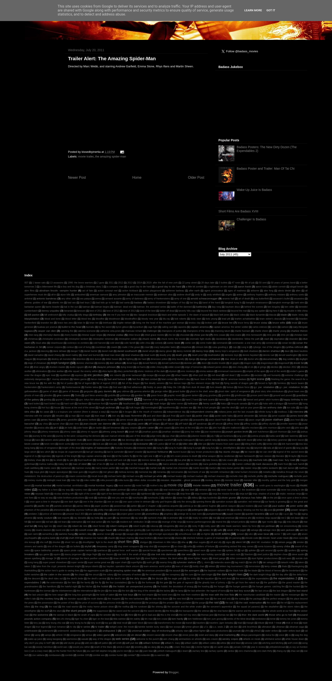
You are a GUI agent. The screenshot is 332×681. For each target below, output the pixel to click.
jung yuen (242, 436)
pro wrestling (96, 513)
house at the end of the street (80, 407)
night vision (130, 494)
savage (118, 534)
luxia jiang (243, 460)
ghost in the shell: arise (202, 391)
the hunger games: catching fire (268, 586)
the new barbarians (134, 599)
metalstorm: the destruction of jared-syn (45, 476)
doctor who (253, 359)
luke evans (227, 460)
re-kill (185, 518)
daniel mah (107, 351)
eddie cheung (157, 367)
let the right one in (145, 456)
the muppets (114, 599)
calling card (167, 327)
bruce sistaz (260, 322)
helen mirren (177, 403)
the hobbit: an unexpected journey (132, 586)
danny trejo (202, 350)
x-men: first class (182, 647)
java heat (295, 420)
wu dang (152, 647)
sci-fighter (206, 534)
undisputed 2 (91, 631)
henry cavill (209, 403)
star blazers (107, 554)
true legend (42, 627)
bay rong (216, 307)
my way (66, 490)
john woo (299, 428)
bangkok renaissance (257, 302)
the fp (134, 582)
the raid (214, 602)
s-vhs (186, 530)
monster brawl (232, 480)
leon (109, 456)
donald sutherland (171, 363)
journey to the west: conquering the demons (78, 436)
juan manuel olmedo (115, 436)
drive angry (39, 367)
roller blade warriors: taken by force (238, 526)
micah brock (97, 476)
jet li (56, 427)
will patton (103, 643)
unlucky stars (182, 631)
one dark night (71, 502)
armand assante (113, 298)
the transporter (186, 611)
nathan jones (137, 490)
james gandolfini (69, 420)
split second (266, 550)
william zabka (209, 643)
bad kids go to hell (105, 302)
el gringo (261, 367)
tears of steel (182, 566)
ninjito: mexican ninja (290, 494)
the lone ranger (56, 595)
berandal (68, 311)
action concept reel (107, 290)
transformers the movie (170, 623)
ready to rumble (200, 518)
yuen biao (148, 651)
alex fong (269, 290)
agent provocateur (213, 290)
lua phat (182, 460)
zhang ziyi (281, 651)
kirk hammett (288, 444)
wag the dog (301, 635)
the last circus (262, 591)
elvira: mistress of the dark (151, 371)
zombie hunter (116, 655)
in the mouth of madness (149, 412)
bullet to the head (71, 326)
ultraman (280, 627)
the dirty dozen (138, 578)
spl (242, 550)
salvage (255, 530)
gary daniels (105, 391)
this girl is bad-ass (147, 615)
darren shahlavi (271, 350)
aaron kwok (244, 286)
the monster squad (73, 599)
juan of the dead (137, 436)
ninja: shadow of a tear (264, 494)
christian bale (300, 335)
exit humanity (274, 375)
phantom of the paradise (37, 510)
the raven (271, 602)
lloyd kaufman (85, 460)
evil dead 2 (230, 375)
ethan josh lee (199, 375)
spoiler (280, 550)
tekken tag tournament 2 (232, 566)
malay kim (63, 464)
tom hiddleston (195, 619)
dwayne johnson (106, 366)
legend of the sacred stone (290, 452)
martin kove (199, 468)
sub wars (286, 558)
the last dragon (280, 591)
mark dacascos (264, 463)
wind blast (235, 643)
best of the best (147, 311)
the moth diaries (95, 599)
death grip (181, 354)
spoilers (292, 550)
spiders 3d (231, 550)
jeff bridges (154, 424)
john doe (204, 428)
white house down (294, 639)
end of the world (278, 371)
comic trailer (206, 343)
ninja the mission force (223, 494)
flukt (217, 383)
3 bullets (223, 282)
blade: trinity (298, 315)
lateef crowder (135, 452)
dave (287, 351)
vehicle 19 (61, 635)
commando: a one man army (247, 343)
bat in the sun (71, 307)
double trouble (218, 363)
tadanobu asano (222, 562)
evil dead (216, 375)
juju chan (170, 436)
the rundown (140, 606)
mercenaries (177, 472)
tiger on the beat (100, 619)
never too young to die (292, 490)
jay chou (43, 424)
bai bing (194, 302)
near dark (189, 490)
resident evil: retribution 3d (133, 522)
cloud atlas (40, 343)
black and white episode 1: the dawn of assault (185, 315)
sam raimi (33, 534)
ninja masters (201, 494)
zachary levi (198, 651)
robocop (154, 526)
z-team (184, 651)
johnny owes (69, 432)
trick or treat (292, 623)
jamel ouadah (279, 416)
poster (280, 509)
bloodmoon (114, 319)
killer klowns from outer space (225, 444)
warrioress (71, 639)
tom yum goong (215, 619)
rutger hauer (105, 529)
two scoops (175, 627)
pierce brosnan (120, 510)
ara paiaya (85, 298)
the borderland (292, 570)
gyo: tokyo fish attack (90, 399)
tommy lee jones (288, 619)
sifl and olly (216, 542)
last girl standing (94, 452)
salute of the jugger (237, 530)
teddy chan (198, 566)
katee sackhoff (165, 440)
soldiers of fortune (205, 546)
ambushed (80, 294)
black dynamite (257, 315)
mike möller (90, 480)
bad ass (72, 302)
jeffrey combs (251, 424)
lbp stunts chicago (229, 451)
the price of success (88, 602)
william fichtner (151, 642)
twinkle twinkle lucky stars (151, 627)
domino (102, 363)
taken (301, 562)
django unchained (210, 358)
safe (219, 529)
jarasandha (198, 420)
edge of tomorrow (194, 367)
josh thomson (280, 432)
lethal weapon (209, 456)
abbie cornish (279, 286)
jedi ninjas (121, 424)
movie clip (175, 485)
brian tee (94, 323)
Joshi (294, 432)
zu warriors (159, 655)
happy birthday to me (295, 399)
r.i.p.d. (286, 514)
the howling (203, 586)
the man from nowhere (188, 595)
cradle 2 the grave (130, 347)
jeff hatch (183, 424)
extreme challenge (294, 375)
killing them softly (253, 444)
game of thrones (70, 391)
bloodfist (100, 319)
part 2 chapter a (149, 506)
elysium (173, 371)
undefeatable (31, 631)
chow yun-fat (201, 334)
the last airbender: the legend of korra (206, 591)
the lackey (165, 591)
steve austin (298, 554)
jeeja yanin (137, 423)
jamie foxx (161, 420)
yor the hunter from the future (67, 651)
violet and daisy (207, 635)
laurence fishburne (157, 451)
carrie (274, 327)
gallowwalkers (32, 391)
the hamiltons (49, 586)
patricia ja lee (190, 506)
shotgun (144, 542)
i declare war (185, 407)
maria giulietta (210, 464)
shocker (56, 542)
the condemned (153, 574)
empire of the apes (255, 371)
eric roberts (115, 375)
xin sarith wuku (221, 647)
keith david (246, 440)
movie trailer (86, 156)
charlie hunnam (242, 331)
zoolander (145, 655)
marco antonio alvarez (174, 464)
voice (281, 635)
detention (81, 359)
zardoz (230, 651)
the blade (252, 570)
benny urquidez (50, 310)
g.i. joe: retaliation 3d (291, 387)
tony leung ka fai (78, 623)
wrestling (139, 647)
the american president (153, 570)
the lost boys (126, 594)
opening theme (203, 502)
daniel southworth (127, 350)
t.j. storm (205, 562)
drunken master (57, 367)
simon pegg (285, 542)
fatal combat (150, 379)
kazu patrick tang (208, 440)
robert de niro (80, 525)
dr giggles (235, 363)
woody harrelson (44, 647)
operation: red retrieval (249, 502)
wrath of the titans (103, 647)
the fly (98, 582)
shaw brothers (145, 538)
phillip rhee (103, 510)
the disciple (158, 578)
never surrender (268, 490)
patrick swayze (228, 506)
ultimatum (267, 627)
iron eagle (85, 416)
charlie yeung (279, 331)
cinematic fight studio (200, 339)
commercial (272, 343)
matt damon (288, 468)
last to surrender (115, 452)
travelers (200, 623)
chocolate (185, 335)
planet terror (155, 510)
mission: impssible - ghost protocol (180, 480)
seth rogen (291, 534)
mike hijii (75, 480)
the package (255, 599)
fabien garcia (80, 379)
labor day (245, 448)
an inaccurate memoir (142, 294)
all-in (53, 294)
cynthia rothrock (294, 346)
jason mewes (237, 420)
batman (86, 307)
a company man (115, 286)
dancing (45, 351)
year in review (258, 647)
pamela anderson (63, 506)
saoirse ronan (103, 534)
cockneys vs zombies (78, 343)
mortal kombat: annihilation (70, 485)
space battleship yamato (46, 550)
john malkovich (233, 428)
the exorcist (242, 578)
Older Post (196, 177)
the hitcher (87, 586)
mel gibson (108, 472)
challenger (152, 331)
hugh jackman (107, 407)
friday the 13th (174, 387)
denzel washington (287, 355)
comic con (190, 343)
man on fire (115, 464)
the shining (157, 606)
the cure (189, 574)
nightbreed (145, 494)
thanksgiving (297, 566)
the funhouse (148, 582)
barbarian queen (33, 307)
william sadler (191, 643)
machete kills (260, 459)
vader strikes (271, 631)
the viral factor (221, 611)
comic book (173, 342)
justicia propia (258, 436)
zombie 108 (83, 655)
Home (137, 177)
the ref (283, 602)
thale (284, 566)
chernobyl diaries (51, 335)
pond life (225, 510)
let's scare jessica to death (184, 456)
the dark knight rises (230, 574)
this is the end (167, 615)
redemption (77, 522)
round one (60, 530)
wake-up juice (35, 639)
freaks (105, 387)
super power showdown (55, 562)
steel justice (263, 554)
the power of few (65, 602)
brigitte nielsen (124, 323)
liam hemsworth (247, 456)
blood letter (71, 319)
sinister (300, 542)
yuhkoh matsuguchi (167, 651)
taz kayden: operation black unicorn (121, 566)
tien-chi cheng (63, 619)
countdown (100, 347)
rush (72, 530)
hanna (222, 399)
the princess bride (112, 602)
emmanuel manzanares (230, 371)
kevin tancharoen (83, 444)
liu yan (70, 460)
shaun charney (126, 538)
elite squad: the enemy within (83, 371)
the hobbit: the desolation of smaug (175, 586)
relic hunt (111, 522)
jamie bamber (145, 420)
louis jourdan (167, 460)
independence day (176, 412)
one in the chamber (93, 502)
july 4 (213, 436)
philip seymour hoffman (81, 510)
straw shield (119, 558)
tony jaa (37, 623)
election (275, 367)
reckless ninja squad (266, 518)
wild (57, 643)
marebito (194, 464)
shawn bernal (164, 538)
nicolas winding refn (64, 494)
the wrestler (105, 615)
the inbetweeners (64, 591)
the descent (34, 578)
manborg (153, 463)
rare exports (63, 518)
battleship (201, 306)
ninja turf (243, 494)
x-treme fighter (202, 647)
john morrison (270, 428)
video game (103, 634)
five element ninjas (201, 383)
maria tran (226, 464)
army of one (180, 298)
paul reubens (247, 506)
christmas (33, 339)
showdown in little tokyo (164, 542)
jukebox (183, 436)
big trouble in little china (296, 311)
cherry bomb (70, 335)
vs (289, 635)
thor (236, 615)
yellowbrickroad (277, 647)
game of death (50, 391)
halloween (125, 399)
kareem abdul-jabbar (55, 440)
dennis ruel (268, 355)
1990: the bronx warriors (80, 282)
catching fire (67, 331)
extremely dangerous (35, 379)
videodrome (121, 635)
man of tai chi (99, 464)
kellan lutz (262, 440)
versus (89, 635)
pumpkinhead (214, 513)
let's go (162, 456)
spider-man (216, 550)
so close (178, 546)
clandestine (221, 339)
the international (85, 591)
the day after (282, 574)
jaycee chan (58, 424)
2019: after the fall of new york (162, 282)
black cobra (239, 315)
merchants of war (196, 472)
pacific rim (43, 505)
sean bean (263, 533)
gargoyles (89, 391)
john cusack (165, 428)
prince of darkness (52, 514)
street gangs (219, 558)
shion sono (298, 538)
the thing (170, 611)
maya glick (39, 472)
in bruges (127, 412)
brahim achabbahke (245, 319)
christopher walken (128, 339)
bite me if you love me (118, 315)
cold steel (115, 343)
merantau (162, 472)
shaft (62, 538)
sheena (178, 538)
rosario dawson (43, 530)
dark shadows (251, 351)
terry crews (271, 566)
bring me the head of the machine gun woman (160, 323)
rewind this (221, 522)
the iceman (45, 591)
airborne (255, 290)
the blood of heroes (271, 570)
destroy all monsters (61, 359)
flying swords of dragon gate (239, 383)
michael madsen (195, 476)
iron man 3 (101, 415)
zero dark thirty (264, 651)
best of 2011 (96, 311)
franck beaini (297, 383)
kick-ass (100, 444)
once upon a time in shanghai (45, 502)
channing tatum (222, 331)
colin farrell (129, 343)
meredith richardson (219, 472)
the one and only (222, 599)
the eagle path (175, 578)
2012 (120, 282)
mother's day (156, 485)
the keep (113, 591)
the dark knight (205, 574)
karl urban (111, 439)
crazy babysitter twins (165, 347)
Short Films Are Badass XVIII (239, 211)
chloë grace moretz (154, 335)
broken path (211, 323)
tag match (240, 562)
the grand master (291, 582)
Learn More (253, 10)
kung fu (160, 448)
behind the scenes (253, 307)
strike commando (238, 558)
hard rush (69, 403)
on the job (272, 498)
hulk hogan (135, 407)
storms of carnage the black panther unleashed (85, 558)
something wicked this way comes (236, 546)
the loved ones (165, 595)
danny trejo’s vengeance (227, 351)
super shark (121, 562)
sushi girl (150, 562)
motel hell (141, 485)
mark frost (283, 464)
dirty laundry (178, 359)
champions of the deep (198, 331)
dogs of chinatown (37, 363)
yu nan (135, 651)
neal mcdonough (171, 490)
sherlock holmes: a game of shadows (206, 538)
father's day (184, 379)
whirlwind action (273, 639)
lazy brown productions (203, 452)
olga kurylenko (209, 498)
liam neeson (265, 456)
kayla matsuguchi (186, 440)
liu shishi (58, 460)
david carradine (36, 355)
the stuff (45, 611)
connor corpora (54, 347)
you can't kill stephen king (99, 651)
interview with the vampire (38, 416)
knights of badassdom (97, 447)
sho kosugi (30, 542)
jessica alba (43, 428)
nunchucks (137, 498)
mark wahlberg (32, 468)
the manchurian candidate (252, 595)
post (270, 510)
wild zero (89, 643)
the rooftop (124, 606)
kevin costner (32, 443)
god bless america (94, 395)
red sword (36, 522)
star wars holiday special (209, 554)
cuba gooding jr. (220, 347)
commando (222, 343)
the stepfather (272, 606)
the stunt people (76, 610)
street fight (135, 558)
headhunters (129, 403)
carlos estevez (259, 327)
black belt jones (221, 315)
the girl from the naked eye (245, 582)
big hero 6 (274, 311)
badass (138, 302)
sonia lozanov (265, 546)
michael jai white (152, 476)
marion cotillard (243, 464)
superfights (136, 562)
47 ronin (236, 282)
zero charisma (245, 651)
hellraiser (193, 403)
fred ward (118, 387)
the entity (191, 578)
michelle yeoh (301, 476)
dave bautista (300, 351)
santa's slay (85, 533)
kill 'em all (173, 444)
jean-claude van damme (97, 423)
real (214, 518)
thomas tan (223, 615)
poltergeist (197, 509)
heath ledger (160, 403)
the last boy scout (240, 590)
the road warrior (70, 606)
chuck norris (149, 338)
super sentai (77, 562)
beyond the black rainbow (214, 311)
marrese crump (83, 468)
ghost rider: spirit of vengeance (234, 391)
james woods (126, 420)
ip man (72, 416)
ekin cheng (238, 367)
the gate (164, 582)
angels (228, 294)
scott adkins (222, 533)
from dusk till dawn (195, 387)
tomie (273, 619)
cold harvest (99, 343)
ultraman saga (296, 627)
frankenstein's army (51, 387)
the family (85, 582)
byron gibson (122, 327)
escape (150, 375)
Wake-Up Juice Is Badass (254, 190)
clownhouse (57, 343)
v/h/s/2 (257, 631)
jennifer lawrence (289, 424)
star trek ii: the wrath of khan (132, 554)
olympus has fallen (251, 497)
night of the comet (87, 494)
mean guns (78, 472)
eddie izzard (174, 367)
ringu (279, 522)
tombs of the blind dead (239, 619)
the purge (200, 602)
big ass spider (258, 311)
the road (53, 606)
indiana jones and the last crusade (236, 412)
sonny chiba (283, 546)
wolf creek (293, 643)
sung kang (33, 562)
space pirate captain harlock (78, 550)
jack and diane (154, 416)
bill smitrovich (51, 315)
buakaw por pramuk (47, 327)
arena (98, 298)
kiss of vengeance (49, 448)
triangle (250, 623)
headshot (144, 403)
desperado (41, 359)
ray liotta (95, 518)
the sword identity (153, 611)
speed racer (199, 550)
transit (189, 623)
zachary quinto (215, 651)
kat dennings (128, 440)
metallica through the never (290, 472)
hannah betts (235, 399)
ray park (108, 518)
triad (240, 623)
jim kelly (69, 428)
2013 (129, 282)
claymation (279, 339)
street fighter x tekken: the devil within (164, 558)
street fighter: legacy (198, 558)
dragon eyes (250, 363)
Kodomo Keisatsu (124, 448)
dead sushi (149, 355)
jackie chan (202, 415)
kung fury (210, 448)
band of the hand (211, 302)
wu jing (165, 646)
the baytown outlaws (214, 570)
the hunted (294, 586)
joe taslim (97, 428)
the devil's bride (75, 578)
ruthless (121, 530)
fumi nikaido (216, 387)
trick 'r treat (275, 622)
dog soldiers (289, 359)
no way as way (45, 498)
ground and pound (282, 395)
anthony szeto (297, 294)
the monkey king (49, 598)
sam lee (303, 530)
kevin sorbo (65, 444)
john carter (148, 427)
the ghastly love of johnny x (212, 582)
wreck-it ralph (123, 647)
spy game (44, 554)
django (192, 359)
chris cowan (219, 335)
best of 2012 (112, 311)
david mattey (71, 355)
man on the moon (134, 464)
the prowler (168, 602)
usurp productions (219, 631)
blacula (272, 315)
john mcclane (252, 428)
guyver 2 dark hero (65, 399)
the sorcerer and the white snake (184, 606)
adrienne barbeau (175, 290)
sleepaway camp (105, 546)
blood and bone (52, 319)
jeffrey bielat (233, 424)
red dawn (295, 518)
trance (151, 623)
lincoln (304, 456)
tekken (212, 566)
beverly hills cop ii (188, 311)
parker (133, 506)
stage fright (92, 554)
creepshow (185, 347)
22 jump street (189, 282)
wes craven (212, 639)
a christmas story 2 (93, 286)
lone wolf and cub (117, 460)
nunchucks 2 (153, 498)
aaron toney (262, 286)
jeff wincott (217, 424)
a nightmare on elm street (220, 286)
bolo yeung (211, 319)
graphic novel (174, 395)
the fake (72, 582)
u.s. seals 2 (219, 627)
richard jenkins (238, 522)
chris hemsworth (254, 335)
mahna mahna (46, 464)
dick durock (96, 359)
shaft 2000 (74, 538)
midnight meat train (56, 480)
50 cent (263, 282)
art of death (244, 298)
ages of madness (237, 290)
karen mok (76, 439)
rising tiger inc (45, 526)
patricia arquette (170, 506)
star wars (186, 554)
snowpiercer (164, 546)
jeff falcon (169, 424)
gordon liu (140, 395)
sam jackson (287, 529)
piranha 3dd (138, 510)
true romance (59, 627)
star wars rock (233, 554)
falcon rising (97, 379)
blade (284, 314)
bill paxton (34, 314)
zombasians (55, 655)
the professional (133, 602)
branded (290, 319)
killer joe (202, 444)
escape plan (164, 375)
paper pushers (102, 506)
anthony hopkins (255, 294)
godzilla (112, 395)
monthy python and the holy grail (279, 480)
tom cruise (162, 619)
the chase (79, 574)
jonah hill (133, 432)
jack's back (185, 416)
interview (298, 411)
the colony (108, 574)
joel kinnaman (113, 428)
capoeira (182, 327)
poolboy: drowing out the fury (249, 510)
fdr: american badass (235, 379)
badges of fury (178, 302)
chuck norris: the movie (173, 339)
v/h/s (247, 631)
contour (70, 347)
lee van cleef (266, 452)
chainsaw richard (133, 331)
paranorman (120, 506)
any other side (68, 298)
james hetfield (89, 420)
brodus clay (195, 323)
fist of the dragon (131, 383)
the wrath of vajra (86, 615)
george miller (161, 391)
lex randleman (227, 456)
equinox (79, 375)
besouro (81, 311)
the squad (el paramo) (248, 606)
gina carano (63, 395)
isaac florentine (133, 415)
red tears (62, 522)
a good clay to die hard (139, 286)
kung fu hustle (175, 448)
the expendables (260, 578)
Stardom (248, 554)
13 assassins (56, 282)
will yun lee (132, 642)
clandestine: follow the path (246, 339)
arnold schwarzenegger (204, 298)
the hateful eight (69, 586)
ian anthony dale (272, 407)
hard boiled (34, 403)
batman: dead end (123, 307)
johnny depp (31, 432)
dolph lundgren (60, 363)
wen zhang (169, 639)
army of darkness (135, 298)
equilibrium (65, 375)
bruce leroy (243, 323)
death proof (198, 355)
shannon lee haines (94, 538)
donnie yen (190, 362)
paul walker (278, 505)
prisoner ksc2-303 (75, 514)
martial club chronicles (177, 468)
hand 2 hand (191, 399)
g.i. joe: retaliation (264, 387)
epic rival (50, 375)
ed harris (141, 367)
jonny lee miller (192, 432)
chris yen (285, 335)
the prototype (152, 602)
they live (120, 615)
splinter (252, 550)
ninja (173, 494)
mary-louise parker (230, 468)
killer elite (187, 443)
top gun (109, 623)
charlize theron (299, 330)
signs (228, 542)
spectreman (167, 550)
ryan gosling (135, 530)
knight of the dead (71, 448)
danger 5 (75, 351)
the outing (240, 599)
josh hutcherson (261, 432)
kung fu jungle (194, 448)
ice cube (291, 407)
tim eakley (135, 619)
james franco (48, 419)
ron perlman (268, 525)
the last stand (300, 590)
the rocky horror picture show (98, 606)
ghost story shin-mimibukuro (269, 391)
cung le (245, 347)
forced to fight (265, 383)
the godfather (271, 582)
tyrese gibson (192, 627)
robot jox (182, 526)
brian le (81, 323)
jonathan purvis (150, 432)
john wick (286, 428)
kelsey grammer (279, 440)
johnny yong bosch (113, 431)
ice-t (302, 407)
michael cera (132, 476)
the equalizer (207, 578)
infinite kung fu (265, 412)
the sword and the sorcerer (126, 611)
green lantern (192, 395)
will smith (117, 643)
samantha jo (48, 534)
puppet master (233, 514)
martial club (155, 468)
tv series (85, 626)
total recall (122, 623)
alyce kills (65, 294)
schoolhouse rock (187, 534)
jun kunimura (226, 436)
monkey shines (213, 480)
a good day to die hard (168, 286)
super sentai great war (99, 562)
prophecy (168, 514)
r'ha (295, 514)
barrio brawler (53, 307)
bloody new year (149, 319)
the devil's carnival (96, 578)
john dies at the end (185, 428)
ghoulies (48, 395)
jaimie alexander (245, 416)
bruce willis (279, 322)
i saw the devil (227, 407)
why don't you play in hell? (38, 643)
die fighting (128, 359)
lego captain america (91, 456)
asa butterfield (261, 298)
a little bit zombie (194, 286)
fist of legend (85, 383)
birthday (97, 314)
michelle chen (236, 476)
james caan (30, 420)
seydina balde (49, 538)
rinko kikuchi (293, 522)
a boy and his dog (70, 286)
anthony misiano (276, 294)
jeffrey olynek (269, 424)
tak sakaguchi (270, 562)
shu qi (184, 542)
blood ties (86, 319)
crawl (147, 347)
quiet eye (274, 514)
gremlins (226, 395)
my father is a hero (48, 490)
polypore (212, 510)
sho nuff (44, 542)
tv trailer (100, 626)
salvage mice (269, 530)
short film (125, 542)
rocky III (196, 526)
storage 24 (51, 558)
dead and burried (91, 355)
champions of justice (171, 331)
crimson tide (202, 347)
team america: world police (157, 566)
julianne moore (198, 436)
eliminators (41, 371)
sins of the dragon (56, 546)
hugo (122, 407)
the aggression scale (94, 570)
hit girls (255, 403)
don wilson (115, 362)
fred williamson (134, 387)
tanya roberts (92, 566)
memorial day (146, 472)
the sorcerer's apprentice (219, 606)
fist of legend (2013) (106, 383)
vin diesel (136, 634)
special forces (149, 550)
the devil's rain (118, 578)
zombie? (131, 655)
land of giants (285, 448)
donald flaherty (149, 363)
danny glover (165, 351)
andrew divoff (184, 294)
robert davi (61, 526)
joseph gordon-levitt (236, 431)
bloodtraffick (131, 319)
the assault (174, 570)
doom (204, 363)
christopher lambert (78, 339)
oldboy (194, 498)
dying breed (127, 367)
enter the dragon (33, 375)
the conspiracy (173, 574)
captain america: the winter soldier (230, 327)
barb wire (299, 302)
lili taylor (292, 456)
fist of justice (67, 383)
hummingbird (151, 407)
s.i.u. (196, 530)
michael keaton (175, 476)
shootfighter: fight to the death (98, 542)
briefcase (107, 323)
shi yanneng (235, 538)
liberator (280, 456)
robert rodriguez (119, 525)
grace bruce (157, 395)
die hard (142, 359)
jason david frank (217, 420)
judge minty (156, 436)
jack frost (171, 416)
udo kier (233, 627)
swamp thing (166, 562)
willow (223, 643)
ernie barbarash (134, 375)
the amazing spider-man (110, 156)
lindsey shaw (34, 460)
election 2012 (289, 367)
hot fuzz (46, 407)
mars (122, 468)
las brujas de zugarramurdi (68, 452)
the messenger (292, 595)
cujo (235, 347)
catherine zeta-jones (110, 331)
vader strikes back (291, 631)
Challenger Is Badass (251, 219)
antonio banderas (46, 298)
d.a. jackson (31, 351)
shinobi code (251, 538)
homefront (293, 403)
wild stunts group (72, 643)
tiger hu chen (81, 619)
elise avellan (57, 371)
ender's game (297, 371)
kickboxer (128, 444)
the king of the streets (145, 591)
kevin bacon (298, 440)
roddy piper (210, 526)
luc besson (196, 460)
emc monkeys (188, 371)
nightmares (161, 494)
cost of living (84, 347)
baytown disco (232, 307)
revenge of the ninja (172, 522)
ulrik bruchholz (249, 627)
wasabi (84, 639)
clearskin (293, 339)
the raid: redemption (250, 602)
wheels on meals (252, 639)
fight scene (257, 379)
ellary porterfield (125, 371)
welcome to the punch (147, 639)
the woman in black (63, 615)
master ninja (250, 468)
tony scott (96, 623)
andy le (198, 294)
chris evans (235, 335)
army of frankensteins (159, 298)
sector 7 (278, 534)
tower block (137, 623)
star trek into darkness (164, 554)
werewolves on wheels (190, 639)
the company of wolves (129, 574)
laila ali (270, 448)
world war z (63, 647)
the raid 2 (230, 602)
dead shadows (132, 355)
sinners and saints (34, 546)
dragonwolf (283, 363)
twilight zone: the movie (121, 627)
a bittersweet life (48, 286)
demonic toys (231, 355)
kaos (37, 440)
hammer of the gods (153, 399)
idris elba (30, 411)
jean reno (74, 424)
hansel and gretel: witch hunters (263, 399)
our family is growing (275, 502)
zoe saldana (38, 655)
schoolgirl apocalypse (163, 534)
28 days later (208, 282)
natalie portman (118, 490)
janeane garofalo (180, 420)
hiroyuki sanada (239, 403)
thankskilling (31, 570)
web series (122, 638)
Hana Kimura (174, 399)
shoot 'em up (71, 542)
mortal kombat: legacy (100, 485)
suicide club (302, 558)
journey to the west (42, 436)
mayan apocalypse (58, 472)
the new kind (179, 599)
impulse (114, 412)
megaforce (93, 472)
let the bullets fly (123, 456)
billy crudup (68, 315)
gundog (48, 399)
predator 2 (33, 514)
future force (243, 387)
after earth (194, 290)
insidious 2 (283, 412)
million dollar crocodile (144, 480)
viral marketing (227, 634)
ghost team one (296, 391)
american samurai (99, 294)
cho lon (172, 335)
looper (134, 460)
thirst (130, 615)
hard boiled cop (52, 403)
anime (239, 294)
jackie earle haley (224, 416)
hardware (83, 403)
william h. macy (172, 643)
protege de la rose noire (190, 514)
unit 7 (124, 631)
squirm (56, 554)
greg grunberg (210, 395)
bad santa (124, 302)
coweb (114, 347)
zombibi (69, 655)
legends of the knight (66, 456)
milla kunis (123, 480)
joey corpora (131, 428)
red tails (50, 522)
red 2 (283, 518)
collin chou (145, 343)
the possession (45, 602)
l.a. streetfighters (227, 448)
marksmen (66, 468)
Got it (270, 10)
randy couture (45, 517)
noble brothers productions (70, 498)
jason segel (255, 420)
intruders (60, 416)
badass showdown (156, 302)
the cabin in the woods (57, 574)
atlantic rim (57, 302)
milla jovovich (107, 480)
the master (275, 595)
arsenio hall (228, 298)
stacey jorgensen (73, 554)
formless (281, 383)
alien (298, 290)
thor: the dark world (253, 614)
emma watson (207, 371)
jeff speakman (200, 424)
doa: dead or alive (234, 359)
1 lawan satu (39, 282)
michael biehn (115, 476)
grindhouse (240, 395)
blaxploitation (32, 318)
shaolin (111, 538)
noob (91, 498)
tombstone (260, 619)
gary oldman (123, 391)
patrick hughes (208, 506)
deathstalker (214, 355)
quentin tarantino (255, 513)
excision (258, 375)
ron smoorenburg (288, 526)
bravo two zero (65, 323)
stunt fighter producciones (264, 558)
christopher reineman (103, 339)
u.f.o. (206, 627)
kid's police (159, 444)
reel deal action (94, 522)
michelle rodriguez (278, 476)
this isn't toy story (188, 615)
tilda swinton (119, 619)
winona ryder (251, 643)
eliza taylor (107, 371)
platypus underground (176, 510)
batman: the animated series (151, 307)
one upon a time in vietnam (137, 502)
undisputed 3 (109, 630)
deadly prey (165, 355)
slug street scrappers (128, 546)
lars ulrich (45, 452)
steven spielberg (33, 558)
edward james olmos (217, 367)
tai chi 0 (253, 562)
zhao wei (295, 651)
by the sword (105, 327)
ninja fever (185, 494)
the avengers (192, 570)
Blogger (173, 672)
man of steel (80, 463)
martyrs (213, 468)
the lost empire (146, 595)
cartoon (285, 327)
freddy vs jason (155, 387)
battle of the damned (181, 307)
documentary (270, 358)
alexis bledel (284, 290)
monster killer (250, 480)
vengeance (75, 635)
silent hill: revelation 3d (262, 542)
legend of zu (31, 456)
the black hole (236, 570)
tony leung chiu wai (55, 623)
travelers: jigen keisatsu (221, 623)
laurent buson (180, 452)
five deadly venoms (154, 383)
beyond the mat (239, 311)
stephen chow (280, 554)
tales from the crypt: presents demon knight (58, 566)
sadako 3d (207, 530)
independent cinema (201, 411)
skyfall (88, 546)
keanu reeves (229, 439)
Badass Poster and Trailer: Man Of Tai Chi (265, 168)
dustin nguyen (76, 367)
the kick (126, 591)
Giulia (78, 395)
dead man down (112, 355)
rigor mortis (267, 522)
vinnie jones (188, 635)
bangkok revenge (281, 302)
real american (228, 518)
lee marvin (250, 452)
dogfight (303, 359)
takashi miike (287, 562)
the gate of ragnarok (183, 582)
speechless (183, 550)
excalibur (245, 375)
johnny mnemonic (50, 432)
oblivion (168, 498)
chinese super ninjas (91, 335)
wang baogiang (54, 639)
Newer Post (77, 177)
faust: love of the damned (207, 379)
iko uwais (44, 412)
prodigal (112, 514)
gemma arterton (142, 391)
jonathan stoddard (171, 432)
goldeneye (125, 395)
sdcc (250, 534)
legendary (46, 456)
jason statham (274, 419)
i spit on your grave (249, 407)
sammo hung (66, 533)
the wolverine (40, 614)
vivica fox (270, 635)
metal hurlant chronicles (246, 472)
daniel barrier (91, 351)
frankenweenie (73, 387)
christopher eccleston (53, 339)
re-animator (172, 518)
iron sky (116, 416)
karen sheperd (94, 440)
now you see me (119, 498)
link (47, 460)
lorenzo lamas (149, 460)
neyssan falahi (42, 494)
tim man (149, 619)
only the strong (184, 502)
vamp (37, 635)
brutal (294, 323)
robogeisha (168, 526)
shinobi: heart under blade (275, 538)
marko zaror (50, 468)
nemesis (203, 490)
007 (26, 282)
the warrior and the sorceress (247, 611)
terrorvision (254, 566)
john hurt (217, 428)
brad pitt (226, 319)
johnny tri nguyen (89, 432)
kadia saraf (274, 436)
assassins (299, 298)
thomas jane (207, 615)
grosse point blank (259, 395)
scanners (143, 534)
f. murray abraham (59, 379)
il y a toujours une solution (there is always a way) (80, 412)
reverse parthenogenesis (198, 522)
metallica (267, 472)
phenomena (60, 510)
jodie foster (82, 428)
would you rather (81, 647)
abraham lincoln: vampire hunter (58, 290)
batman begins (102, 307)
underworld (47, 631)
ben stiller (290, 307)
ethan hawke (181, 375)
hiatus (224, 403)
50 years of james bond (283, 282)
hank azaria (208, 399)
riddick (253, 521)
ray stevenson (123, 518)
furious (229, 387)
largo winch (30, 452)
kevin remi (49, 444)
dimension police (159, 359)
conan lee (287, 343)
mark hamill (298, 464)
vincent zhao (171, 635)
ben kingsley (273, 307)
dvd (90, 366)
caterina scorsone (86, 331)
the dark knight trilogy (260, 574)
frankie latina (91, 387)
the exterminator (54, 582)
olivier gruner (228, 497)
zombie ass (99, 655)
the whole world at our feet (279, 611)
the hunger (219, 586)
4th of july (250, 282)
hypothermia (168, 407)
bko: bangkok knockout (145, 315)
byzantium (138, 327)
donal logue (132, 363)
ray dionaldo (80, 518)
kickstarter (143, 443)
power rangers (299, 509)
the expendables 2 (285, 578)
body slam (196, 319)
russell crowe (86, 529)
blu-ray (166, 319)
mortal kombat (43, 485)
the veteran (203, 611)
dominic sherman (85, 363)
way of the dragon (102, 639)
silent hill (241, 542)
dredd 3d (299, 362)
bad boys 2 (86, 302)
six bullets (75, 546)
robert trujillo (139, 526)
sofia (189, 546)
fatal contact (167, 379)
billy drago (83, 315)
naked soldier (99, 490)
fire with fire (50, 383)
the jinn (101, 591)
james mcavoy (108, 420)
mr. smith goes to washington (270, 485)
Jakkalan (262, 416)
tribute (261, 623)
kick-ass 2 (114, 444)
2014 (139, 282)
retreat (154, 522)
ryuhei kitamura (172, 530)
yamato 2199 (240, 647)
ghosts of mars (32, 395)
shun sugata (199, 542)
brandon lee (47, 323)
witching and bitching (273, 643)
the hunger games (238, 586)
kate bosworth (146, 440)
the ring (39, 606)
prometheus (152, 513)
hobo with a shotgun (273, 403)
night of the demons (111, 494)
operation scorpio (224, 502)
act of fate (87, 290)
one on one (113, 502)
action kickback (130, 290)
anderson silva (165, 294)
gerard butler (179, 391)
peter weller (297, 505)
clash (266, 339)
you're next (122, 651)
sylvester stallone (187, 562)
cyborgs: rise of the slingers (267, 347)
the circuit (94, 574)
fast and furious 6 (117, 379)
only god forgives (164, 502)
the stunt (57, 611)
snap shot (149, 546)
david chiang (54, 355)
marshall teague (137, 468)
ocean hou (182, 498)
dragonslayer (267, 363)
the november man (199, 599)
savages (130, 534)
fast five (136, 379)
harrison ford (98, 403)
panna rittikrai (83, 506)
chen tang (33, 335)
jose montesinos (213, 432)
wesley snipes (230, 638)
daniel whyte (148, 351)
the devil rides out (53, 578)
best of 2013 (129, 311)
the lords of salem (105, 595)
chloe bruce (134, 335)
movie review (201, 485)
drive (27, 367)
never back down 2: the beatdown (238, 490)
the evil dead (225, 578)
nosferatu (102, 498)
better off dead (167, 311)
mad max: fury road (284, 459)
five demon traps (178, 383)
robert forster (99, 526)
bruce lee (227, 322)
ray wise (139, 518)
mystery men (81, 490)
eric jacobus (95, 375)
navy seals (153, 490)
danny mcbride (184, 351)
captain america (199, 326)
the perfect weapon (276, 599)
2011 (111, 282)
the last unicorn (36, 595)
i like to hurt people (206, 407)
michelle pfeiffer (256, 476)
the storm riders (291, 606)
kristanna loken (144, 448)
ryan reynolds (153, 530)
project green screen (130, 514)
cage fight (152, 327)
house (57, 407)
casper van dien (47, 330)
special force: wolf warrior (125, 550)
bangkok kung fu (233, 302)
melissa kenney (126, 472)
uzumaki (236, 631)
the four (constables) (116, 582)
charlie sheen (261, 331)
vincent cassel (153, 635)
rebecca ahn (245, 518)
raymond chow (155, 518)
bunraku (90, 327)
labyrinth (258, 448)
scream (240, 534)
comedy (159, 343)
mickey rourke (35, 480)
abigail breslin (297, 286)
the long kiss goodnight (80, 595)
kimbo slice (272, 444)
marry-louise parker (105, 468)
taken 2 (28, 566)
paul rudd (263, 506)
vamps (48, 635)
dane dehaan (60, 351)
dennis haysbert (250, 355)
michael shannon (216, 476)
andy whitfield (214, 294)
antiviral (29, 298)
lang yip (300, 448)
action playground (152, 290)
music (293, 485)
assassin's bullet (281, 298)
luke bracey (212, 460)
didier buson (112, 359)
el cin (250, 367)
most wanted (124, 485)
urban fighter (199, 631)
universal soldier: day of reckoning (151, 630)
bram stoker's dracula (270, 319)
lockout (100, 460)
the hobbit (102, 586)
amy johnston (119, 294)
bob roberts (180, 319)
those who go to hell (280, 614)
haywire (113, 403)
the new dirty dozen (159, 599)
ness (214, 490)
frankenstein (31, 387)
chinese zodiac (115, 334)
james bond (297, 415)
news (28, 493)
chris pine (271, 335)
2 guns (100, 282)
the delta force (300, 574)
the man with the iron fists (219, 594)
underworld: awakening (69, 631)
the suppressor (100, 611)
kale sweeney (292, 436)
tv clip (73, 627)
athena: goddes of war (36, 302)
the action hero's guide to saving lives (60, 570)
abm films (30, 290)
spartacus (102, 550)
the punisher (184, 602)
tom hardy (177, 618)
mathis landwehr (269, 468)
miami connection (78, 476)
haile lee (109, 399)
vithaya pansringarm (250, 635)
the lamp (179, 591)
